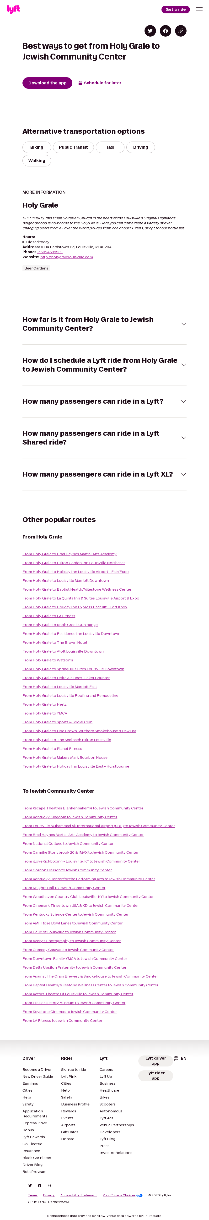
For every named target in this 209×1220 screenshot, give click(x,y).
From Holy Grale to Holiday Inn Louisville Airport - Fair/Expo (75, 571)
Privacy (49, 1195)
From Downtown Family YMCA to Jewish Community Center (74, 958)
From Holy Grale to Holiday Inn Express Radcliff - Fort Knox (74, 607)
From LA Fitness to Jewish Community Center (62, 1020)
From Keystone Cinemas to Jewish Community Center (69, 1011)
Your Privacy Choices (123, 1195)
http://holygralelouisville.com (66, 256)
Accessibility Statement (78, 1195)
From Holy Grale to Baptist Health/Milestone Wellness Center (76, 589)
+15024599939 (50, 251)
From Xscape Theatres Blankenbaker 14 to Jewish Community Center (82, 808)
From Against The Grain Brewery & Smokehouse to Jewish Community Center (90, 976)
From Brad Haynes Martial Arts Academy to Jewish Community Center (83, 834)
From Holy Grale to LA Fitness (48, 615)
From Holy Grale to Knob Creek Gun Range (60, 624)
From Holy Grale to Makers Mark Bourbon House (64, 757)
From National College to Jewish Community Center (67, 843)
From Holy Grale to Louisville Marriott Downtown (65, 580)
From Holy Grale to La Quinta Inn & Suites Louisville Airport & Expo (80, 598)
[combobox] (180, 1058)
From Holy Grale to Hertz (44, 704)
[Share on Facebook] (165, 31)
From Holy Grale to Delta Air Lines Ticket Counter (66, 677)
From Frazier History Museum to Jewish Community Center (73, 1002)
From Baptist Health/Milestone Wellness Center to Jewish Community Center (90, 985)
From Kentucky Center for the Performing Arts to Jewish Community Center (88, 878)
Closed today (37, 241)
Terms (33, 1195)
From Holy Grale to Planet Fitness (52, 748)
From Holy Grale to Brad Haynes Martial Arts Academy (69, 553)
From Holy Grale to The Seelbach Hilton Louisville (66, 739)
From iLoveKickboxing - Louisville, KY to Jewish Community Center (81, 861)
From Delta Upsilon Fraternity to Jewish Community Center (74, 967)
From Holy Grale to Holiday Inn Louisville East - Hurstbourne (75, 766)
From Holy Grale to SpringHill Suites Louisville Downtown (73, 668)
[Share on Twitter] (150, 31)
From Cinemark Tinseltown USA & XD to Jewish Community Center (80, 905)
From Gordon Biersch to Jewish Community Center (67, 870)
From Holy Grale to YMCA (44, 713)
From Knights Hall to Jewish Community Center (63, 887)
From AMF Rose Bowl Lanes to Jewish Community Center (72, 923)
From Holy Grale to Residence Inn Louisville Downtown (71, 633)
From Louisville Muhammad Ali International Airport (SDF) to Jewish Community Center (98, 825)
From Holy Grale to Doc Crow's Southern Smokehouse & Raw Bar (79, 730)
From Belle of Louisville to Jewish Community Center (69, 931)
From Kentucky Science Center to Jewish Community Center (75, 914)
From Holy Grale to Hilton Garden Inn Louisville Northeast (73, 562)
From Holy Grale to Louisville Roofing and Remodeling (70, 695)
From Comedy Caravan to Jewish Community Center (68, 949)
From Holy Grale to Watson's (47, 660)
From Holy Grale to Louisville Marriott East (59, 686)
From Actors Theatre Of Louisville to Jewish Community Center (77, 993)
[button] (199, 9)
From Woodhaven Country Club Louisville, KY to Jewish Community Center (88, 896)
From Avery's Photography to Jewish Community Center (71, 940)
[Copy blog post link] (181, 31)
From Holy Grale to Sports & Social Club (57, 722)
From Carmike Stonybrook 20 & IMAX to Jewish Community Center (80, 852)
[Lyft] (13, 9)
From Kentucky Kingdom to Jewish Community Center (69, 816)
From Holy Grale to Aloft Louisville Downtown (63, 651)
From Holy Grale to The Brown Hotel (54, 642)
